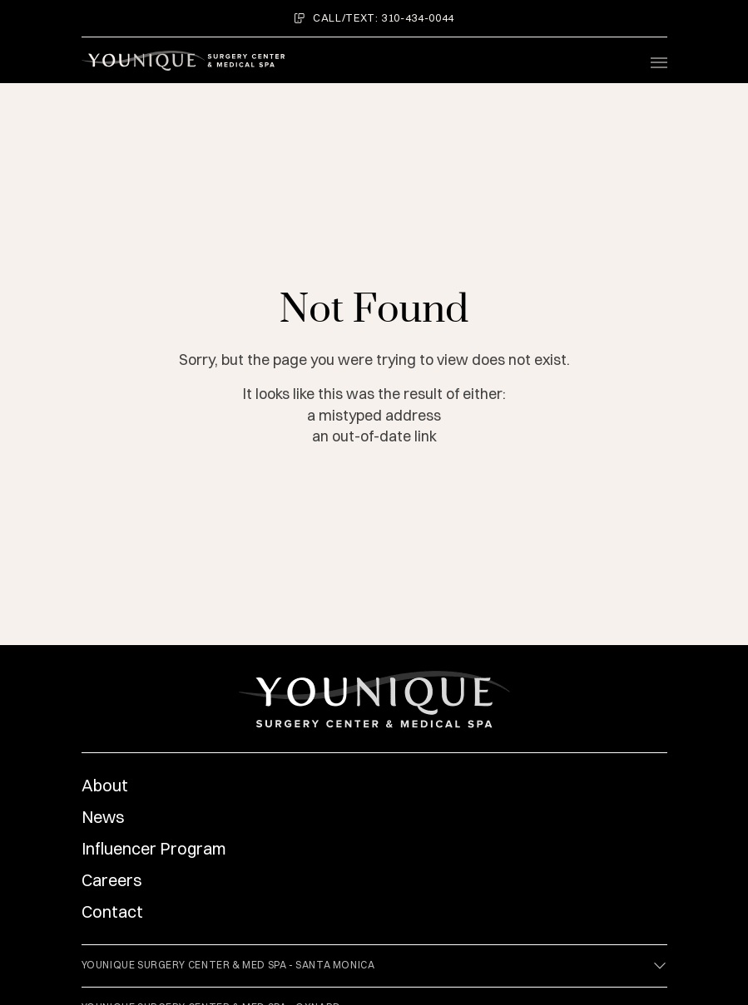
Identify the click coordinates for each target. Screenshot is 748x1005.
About (105, 785)
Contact (112, 911)
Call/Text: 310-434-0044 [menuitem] (374, 17)
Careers (112, 880)
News (103, 816)
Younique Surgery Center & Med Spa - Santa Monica (374, 965)
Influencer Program (154, 848)
